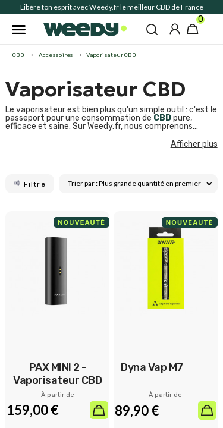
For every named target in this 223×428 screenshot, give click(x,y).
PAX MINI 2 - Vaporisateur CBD (57, 374)
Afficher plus (194, 144)
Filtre (29, 184)
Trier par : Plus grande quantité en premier (140, 183)
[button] (152, 29)
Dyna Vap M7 (152, 367)
